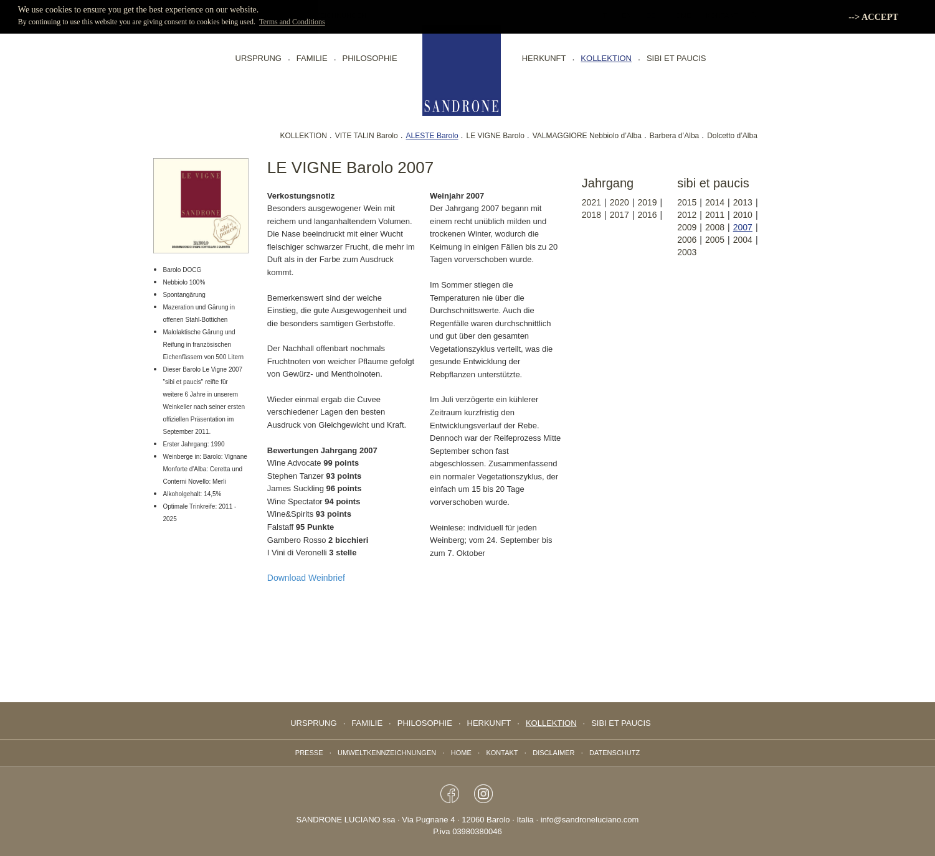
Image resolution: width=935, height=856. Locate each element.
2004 (742, 240)
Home (461, 752)
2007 (742, 227)
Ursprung (258, 58)
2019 (647, 202)
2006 (686, 240)
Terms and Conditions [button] (292, 21)
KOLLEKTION (303, 135)
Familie (312, 58)
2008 (714, 227)
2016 (647, 215)
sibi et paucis (676, 58)
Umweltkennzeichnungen (387, 752)
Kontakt (502, 752)
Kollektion (606, 58)
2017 (619, 215)
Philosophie (370, 58)
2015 (686, 202)
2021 (591, 202)
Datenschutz (614, 752)
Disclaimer (553, 752)
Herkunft (544, 58)
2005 (714, 240)
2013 (742, 202)
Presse (309, 752)
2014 (714, 202)
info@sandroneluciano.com (590, 819)
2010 (742, 215)
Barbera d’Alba (674, 135)
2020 (619, 202)
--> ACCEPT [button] (873, 17)
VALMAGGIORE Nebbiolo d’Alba (587, 135)
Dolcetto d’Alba (732, 135)
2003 (686, 252)
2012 (686, 215)
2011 (714, 215)
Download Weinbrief (306, 578)
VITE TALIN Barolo (366, 135)
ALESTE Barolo (432, 135)
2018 (591, 215)
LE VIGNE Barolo (495, 135)
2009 (686, 227)
